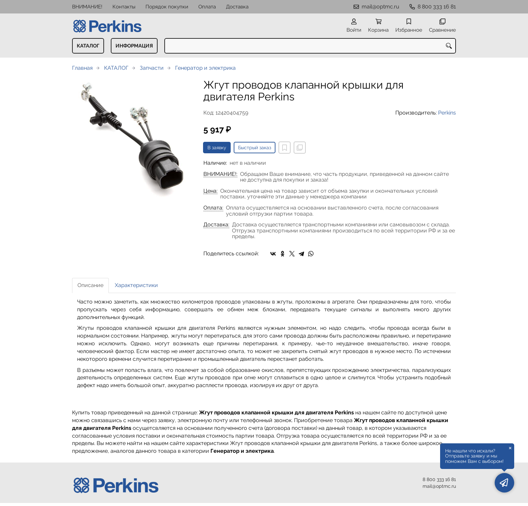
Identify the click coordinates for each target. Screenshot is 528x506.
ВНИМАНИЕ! (87, 7)
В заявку (216, 147)
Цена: (210, 191)
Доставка (237, 7)
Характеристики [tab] (136, 285)
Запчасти (152, 68)
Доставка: (216, 225)
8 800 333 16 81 (437, 6)
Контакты (123, 7)
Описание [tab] (90, 285)
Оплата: (213, 208)
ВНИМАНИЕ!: (220, 174)
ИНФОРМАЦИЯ (134, 46)
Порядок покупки (166, 7)
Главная (82, 68)
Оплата (207, 7)
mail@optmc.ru (380, 6)
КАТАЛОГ (88, 46)
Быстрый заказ (254, 147)
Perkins (447, 112)
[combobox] (310, 46)
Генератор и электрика (205, 68)
